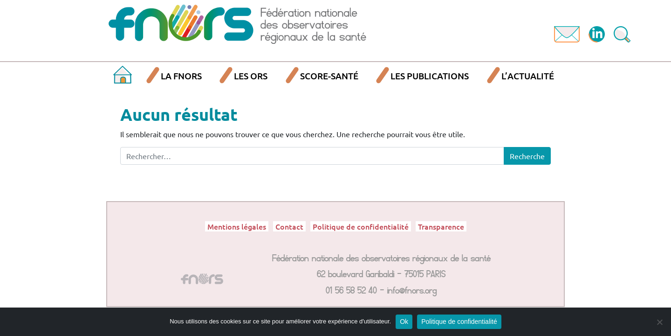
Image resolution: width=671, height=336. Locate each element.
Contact (289, 226)
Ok (404, 321)
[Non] (659, 322)
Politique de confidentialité (361, 226)
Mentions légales (236, 226)
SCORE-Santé (329, 76)
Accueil (122, 76)
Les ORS (250, 76)
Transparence (441, 226)
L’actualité (527, 76)
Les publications (429, 76)
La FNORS (181, 76)
